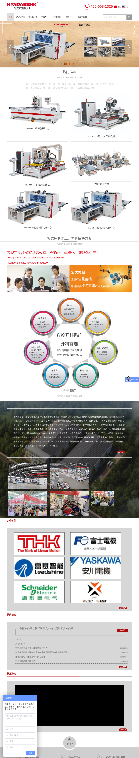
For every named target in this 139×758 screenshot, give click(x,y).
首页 (10, 17)
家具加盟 (47, 746)
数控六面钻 (81, 84)
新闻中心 (70, 17)
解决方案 (33, 17)
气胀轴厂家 (71, 746)
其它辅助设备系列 (82, 87)
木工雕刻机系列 (35, 87)
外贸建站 (102, 746)
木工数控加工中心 (102, 84)
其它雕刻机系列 (58, 87)
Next (128, 47)
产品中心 (20, 17)
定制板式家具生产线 (38, 84)
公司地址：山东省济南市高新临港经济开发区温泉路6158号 (69, 730)
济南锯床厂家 (90, 746)
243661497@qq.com (111, 723)
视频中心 (45, 17)
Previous (10, 47)
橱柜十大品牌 (59, 746)
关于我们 (57, 17)
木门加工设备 (61, 84)
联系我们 (82, 17)
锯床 (80, 746)
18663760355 (69, 723)
